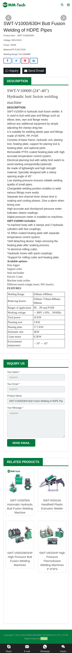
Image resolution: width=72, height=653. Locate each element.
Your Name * (13, 372)
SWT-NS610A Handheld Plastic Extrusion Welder (52, 504)
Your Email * (13, 384)
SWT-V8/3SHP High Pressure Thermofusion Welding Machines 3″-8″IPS (52, 561)
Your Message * (15, 407)
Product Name (14, 396)
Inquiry (11, 70)
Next (63, 18)
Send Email (34, 70)
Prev (8, 18)
